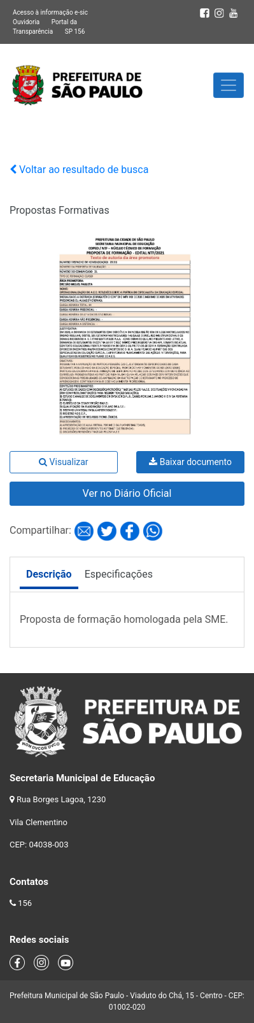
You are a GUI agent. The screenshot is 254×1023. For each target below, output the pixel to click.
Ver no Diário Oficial (127, 493)
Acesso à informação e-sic (50, 12)
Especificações (119, 574)
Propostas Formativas (59, 210)
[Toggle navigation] (228, 85)
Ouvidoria (26, 21)
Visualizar (63, 462)
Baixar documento (190, 462)
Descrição (49, 574)
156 (25, 903)
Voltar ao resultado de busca (79, 170)
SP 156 (75, 31)
